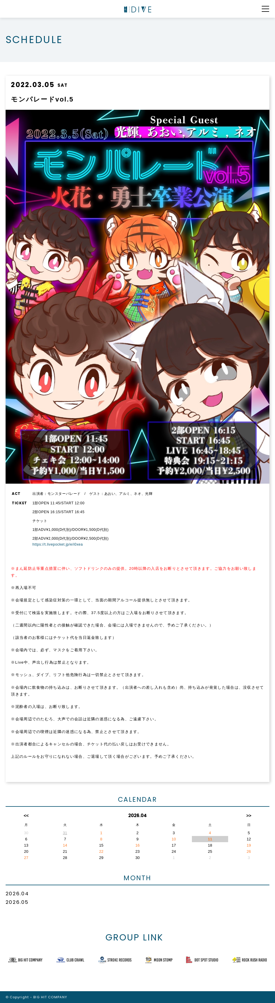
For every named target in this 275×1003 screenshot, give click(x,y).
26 (249, 851)
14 (65, 845)
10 (174, 839)
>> (248, 815)
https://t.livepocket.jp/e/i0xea (57, 544)
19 (249, 845)
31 (65, 833)
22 (101, 851)
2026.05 (17, 902)
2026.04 (17, 893)
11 (210, 839)
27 (26, 857)
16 (137, 845)
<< (26, 815)
